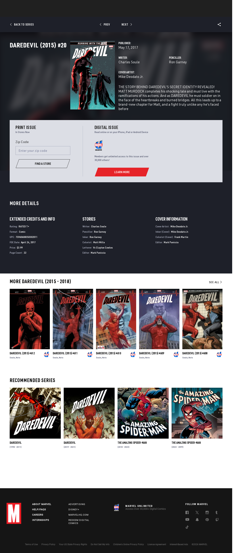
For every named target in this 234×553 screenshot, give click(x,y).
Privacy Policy (48, 544)
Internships (40, 520)
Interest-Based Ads (179, 544)
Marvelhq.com (78, 514)
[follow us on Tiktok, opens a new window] (187, 527)
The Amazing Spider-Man (132, 469)
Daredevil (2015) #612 (22, 379)
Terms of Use (31, 544)
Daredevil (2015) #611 (65, 379)
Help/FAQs (39, 509)
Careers (37, 514)
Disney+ (73, 509)
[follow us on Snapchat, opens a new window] (197, 520)
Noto (18, 384)
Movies (111, 13)
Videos (157, 13)
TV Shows (127, 13)
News (62, 13)
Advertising (76, 504)
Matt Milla (99, 268)
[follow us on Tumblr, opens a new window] (217, 513)
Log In (20, 4)
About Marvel (41, 504)
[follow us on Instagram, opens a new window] (207, 513)
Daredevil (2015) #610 (108, 379)
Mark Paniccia (98, 279)
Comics (75, 13)
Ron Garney (157, 78)
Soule (12, 384)
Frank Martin (181, 263)
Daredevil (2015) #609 (151, 379)
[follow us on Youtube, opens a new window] (187, 520)
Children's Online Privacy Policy (128, 544)
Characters (93, 13)
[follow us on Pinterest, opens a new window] (207, 520)
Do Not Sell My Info (100, 544)
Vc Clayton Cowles (103, 273)
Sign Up (32, 4)
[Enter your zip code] (43, 177)
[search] (221, 4)
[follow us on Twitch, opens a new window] (217, 520)
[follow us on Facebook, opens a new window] (187, 513)
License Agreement (156, 544)
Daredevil (16, 469)
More (170, 13)
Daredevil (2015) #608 (194, 379)
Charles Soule (86, 78)
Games (142, 13)
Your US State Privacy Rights (73, 544)
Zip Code (22, 168)
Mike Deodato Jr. (88, 92)
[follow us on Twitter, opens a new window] (197, 513)
